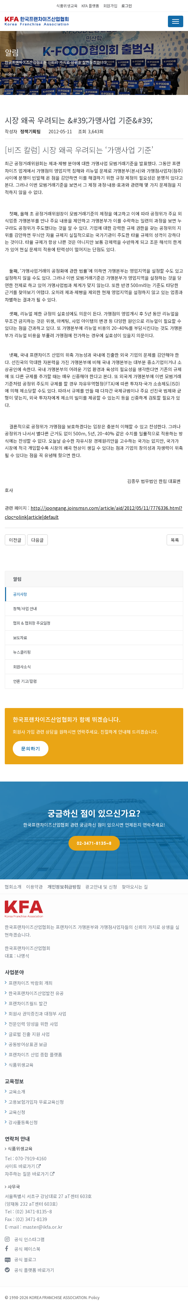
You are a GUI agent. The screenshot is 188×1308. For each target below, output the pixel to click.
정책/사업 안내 (25, 608)
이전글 (15, 540)
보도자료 (20, 638)
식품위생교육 (66, 5)
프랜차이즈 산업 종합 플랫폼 (35, 1054)
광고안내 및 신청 (101, 887)
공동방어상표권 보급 (28, 1044)
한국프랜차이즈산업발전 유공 (36, 993)
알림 (25, 74)
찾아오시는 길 (135, 887)
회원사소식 (22, 667)
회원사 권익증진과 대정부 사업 (37, 1013)
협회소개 (13, 887)
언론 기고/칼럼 (25, 681)
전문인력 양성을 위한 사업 (33, 1024)
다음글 (37, 540)
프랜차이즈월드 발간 (28, 1003)
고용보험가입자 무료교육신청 (36, 1102)
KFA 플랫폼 (90, 5)
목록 (175, 540)
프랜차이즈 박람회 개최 (31, 983)
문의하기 (30, 748)
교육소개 (17, 1091)
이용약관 (34, 887)
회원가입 (110, 5)
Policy (94, 1297)
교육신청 (17, 1112)
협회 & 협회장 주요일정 (31, 623)
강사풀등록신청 (23, 1122)
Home (10, 74)
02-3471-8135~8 (94, 843)
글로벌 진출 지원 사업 (29, 1034)
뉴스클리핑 (22, 652)
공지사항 (20, 594)
